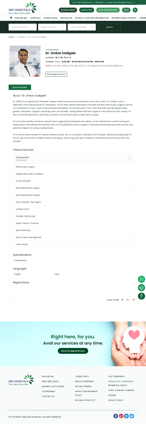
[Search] (135, 10)
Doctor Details (20, 87)
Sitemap (112, 395)
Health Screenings (84, 381)
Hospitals (35, 18)
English (18, 274)
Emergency (100, 2)
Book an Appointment (108, 10)
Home (11, 37)
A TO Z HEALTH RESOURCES (82, 2)
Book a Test (86, 10)
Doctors (21, 37)
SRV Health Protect (85, 400)
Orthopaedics (52, 49)
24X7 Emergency (116, 376)
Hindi (57, 274)
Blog (126, 10)
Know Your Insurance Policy (119, 2)
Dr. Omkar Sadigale (60, 53)
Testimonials (48, 391)
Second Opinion (68, 10)
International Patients (123, 18)
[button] (73, 351)
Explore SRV (21, 18)
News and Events (50, 381)
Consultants (50, 18)
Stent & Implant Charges (121, 390)
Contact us (48, 396)
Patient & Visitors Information (92, 18)
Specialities (66, 18)
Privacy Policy (116, 400)
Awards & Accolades (53, 386)
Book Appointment (57, 74)
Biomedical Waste (117, 385)
